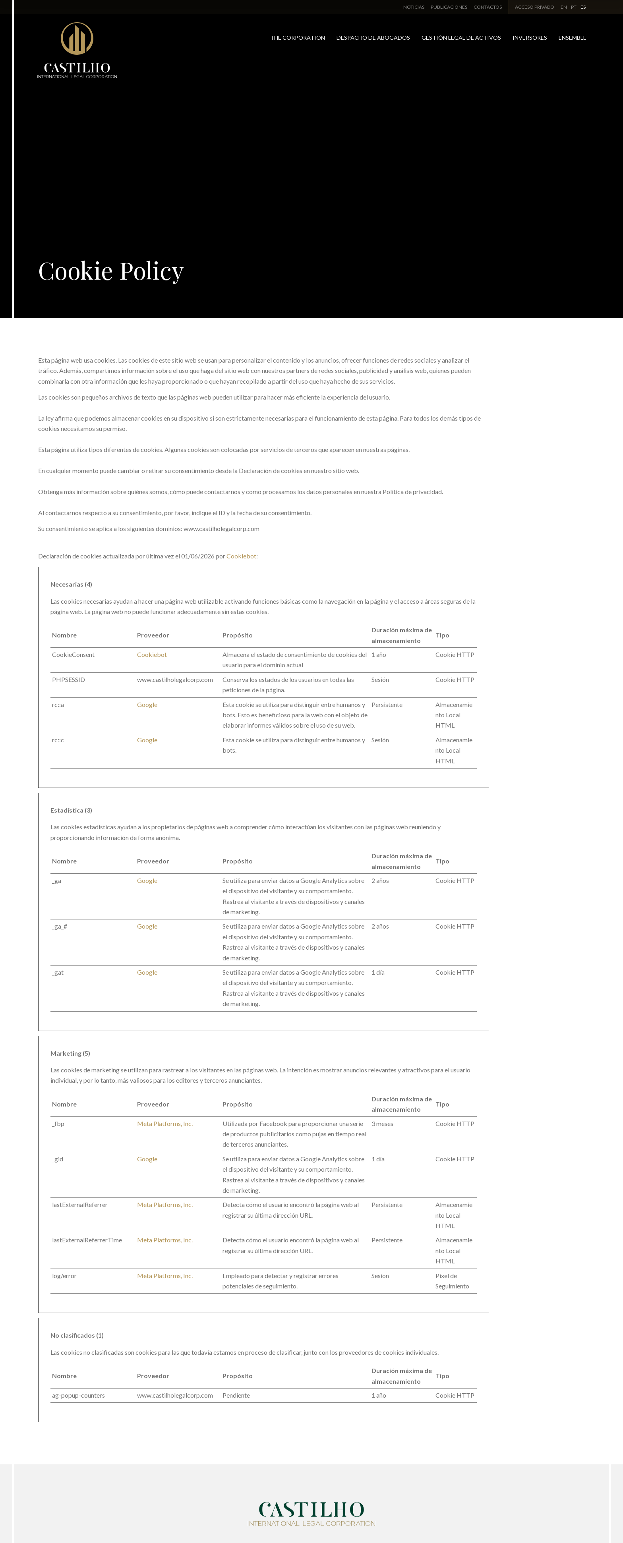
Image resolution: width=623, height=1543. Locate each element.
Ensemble (572, 37)
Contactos (488, 7)
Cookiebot (241, 556)
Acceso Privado (534, 7)
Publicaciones (449, 7)
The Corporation (297, 37)
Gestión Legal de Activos (461, 37)
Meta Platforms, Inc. (165, 1123)
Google (147, 704)
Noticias (413, 7)
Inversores (530, 37)
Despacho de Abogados (373, 37)
